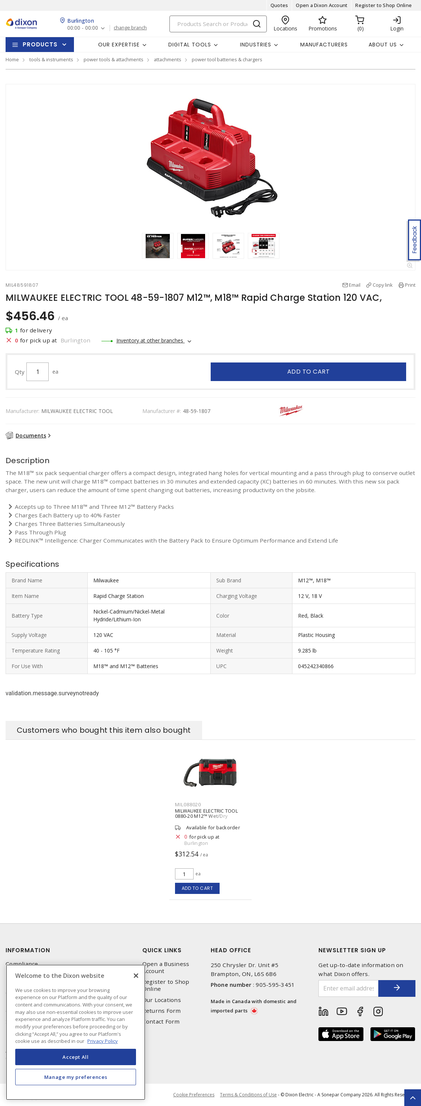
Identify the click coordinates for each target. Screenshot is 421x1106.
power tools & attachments (113, 59)
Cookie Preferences (193, 1095)
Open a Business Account (166, 967)
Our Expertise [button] (119, 44)
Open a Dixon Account (321, 5)
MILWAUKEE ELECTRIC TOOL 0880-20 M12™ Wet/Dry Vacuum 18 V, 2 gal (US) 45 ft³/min (206, 818)
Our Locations (161, 999)
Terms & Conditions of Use (248, 1095)
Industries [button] (255, 44)
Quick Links (162, 950)
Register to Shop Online (383, 5)
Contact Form (161, 1021)
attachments (167, 59)
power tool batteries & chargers (227, 59)
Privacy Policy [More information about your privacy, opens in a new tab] (102, 1041)
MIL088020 (188, 804)
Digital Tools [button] (189, 44)
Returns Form (161, 1010)
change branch (130, 28)
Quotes (279, 5)
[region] (75, 1032)
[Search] (218, 24)
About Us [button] (383, 44)
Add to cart (308, 371)
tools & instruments (51, 59)
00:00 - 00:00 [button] (82, 28)
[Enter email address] (348, 988)
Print (410, 285)
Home (12, 59)
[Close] (136, 975)
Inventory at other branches (150, 340)
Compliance (22, 963)
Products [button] (40, 44)
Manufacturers (324, 44)
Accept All (75, 1057)
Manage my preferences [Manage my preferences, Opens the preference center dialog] (75, 1077)
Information (28, 950)
